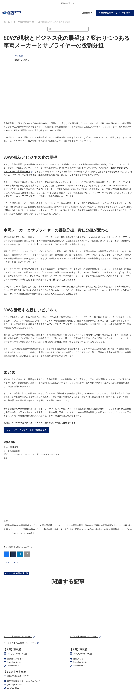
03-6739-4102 (13, 665)
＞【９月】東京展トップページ (84, 637)
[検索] (68, 29)
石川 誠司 (19, 56)
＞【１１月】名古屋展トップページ (20, 643)
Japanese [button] (88, 13)
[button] (115, 13)
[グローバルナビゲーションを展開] (68, 3)
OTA (16, 562)
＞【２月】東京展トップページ (18, 637)
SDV (7, 562)
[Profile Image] (8, 58)
